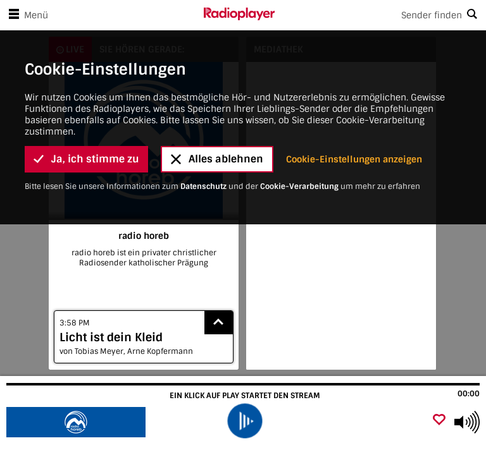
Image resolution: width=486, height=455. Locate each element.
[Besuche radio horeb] (77, 422)
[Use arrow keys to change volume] (467, 422)
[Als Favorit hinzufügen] (439, 421)
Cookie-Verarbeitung (299, 113)
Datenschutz (203, 113)
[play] (245, 421)
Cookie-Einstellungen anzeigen (354, 86)
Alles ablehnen (217, 86)
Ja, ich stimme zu (86, 86)
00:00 (469, 394)
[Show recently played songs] (219, 322)
